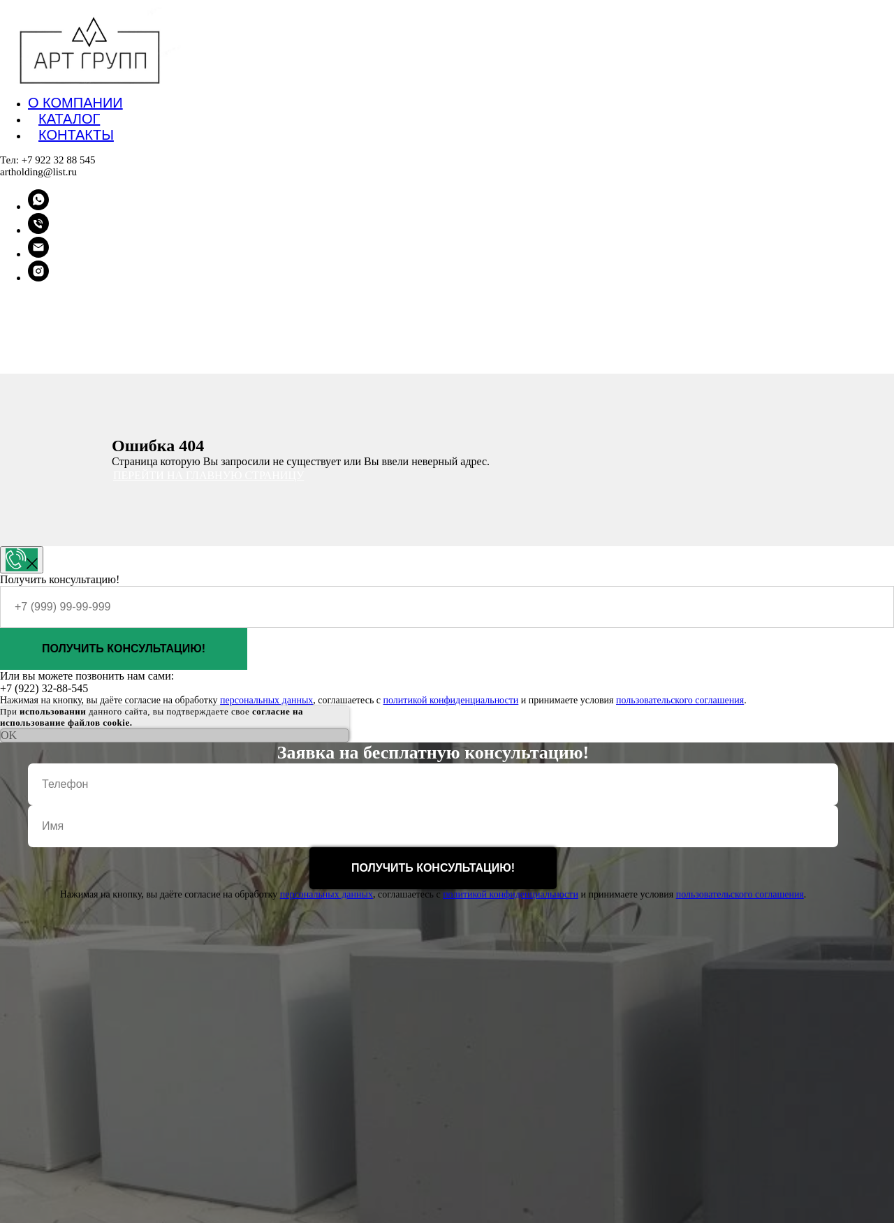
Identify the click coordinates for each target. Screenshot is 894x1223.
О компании (75, 102)
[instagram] (38, 278)
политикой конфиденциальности (450, 700)
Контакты (76, 134)
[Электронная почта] (38, 254)
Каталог (69, 118)
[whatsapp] (38, 206)
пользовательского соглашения (680, 700)
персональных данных (266, 700)
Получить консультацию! (123, 648)
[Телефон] (38, 230)
